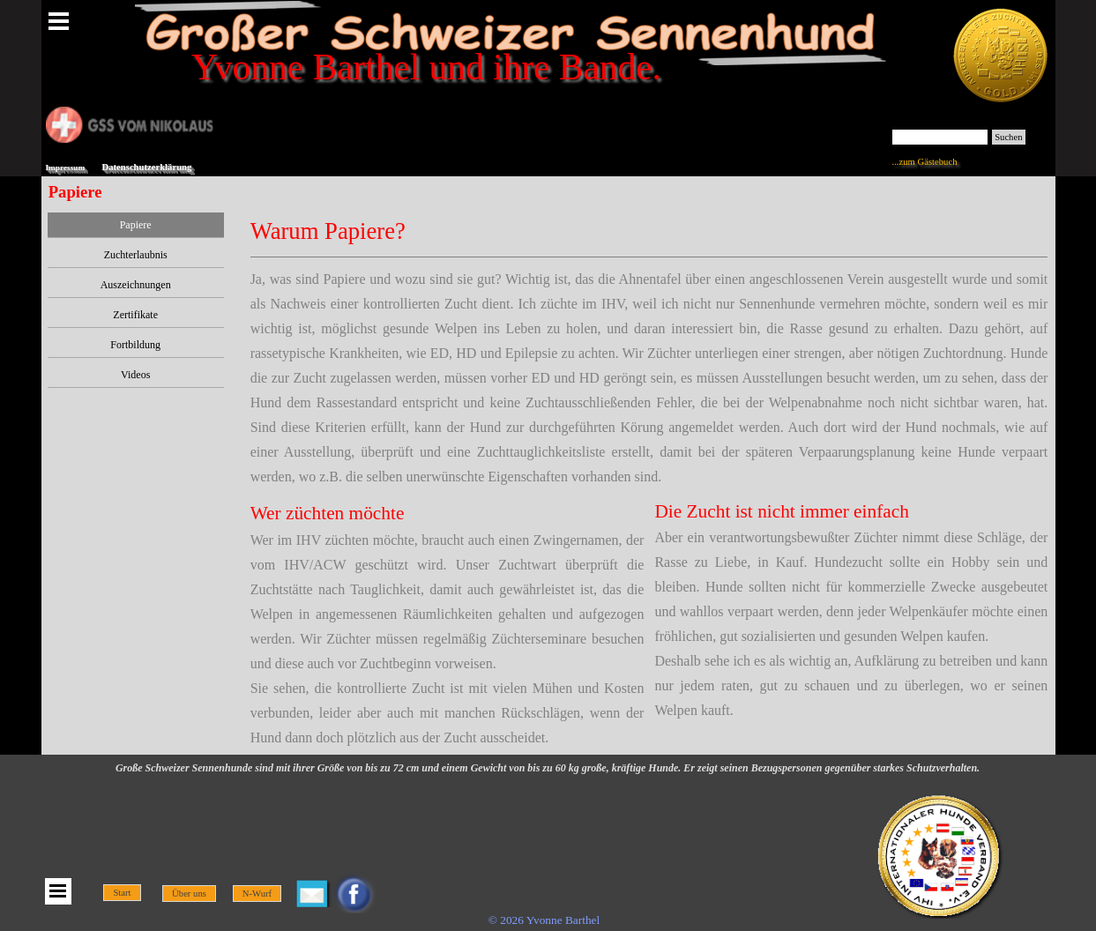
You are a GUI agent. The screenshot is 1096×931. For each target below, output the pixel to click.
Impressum (66, 167)
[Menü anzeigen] (59, 21)
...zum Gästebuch (925, 162)
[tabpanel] (649, 350)
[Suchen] (940, 137)
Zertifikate (135, 315)
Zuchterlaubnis (136, 255)
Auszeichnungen (136, 285)
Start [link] (121, 892)
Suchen (1008, 137)
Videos (135, 375)
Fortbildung (135, 345)
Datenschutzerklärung (147, 167)
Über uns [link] (189, 893)
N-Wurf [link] (257, 893)
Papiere (136, 225)
